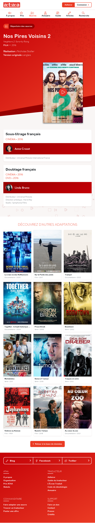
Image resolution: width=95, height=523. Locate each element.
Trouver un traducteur (13, 508)
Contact (51, 508)
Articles (70, 14)
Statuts (6, 487)
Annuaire (46, 14)
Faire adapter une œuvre (15, 505)
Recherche (84, 14)
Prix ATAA (8, 484)
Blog (18, 461)
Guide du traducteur (57, 481)
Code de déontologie (57, 487)
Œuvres (33, 14)
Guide (58, 14)
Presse (51, 511)
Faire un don (53, 505)
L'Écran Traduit (55, 484)
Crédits (51, 515)
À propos (10, 14)
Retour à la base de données (47, 444)
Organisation (9, 481)
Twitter (77, 461)
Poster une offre (11, 511)
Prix (22, 14)
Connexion (83, 5)
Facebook (48, 461)
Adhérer (68, 5)
